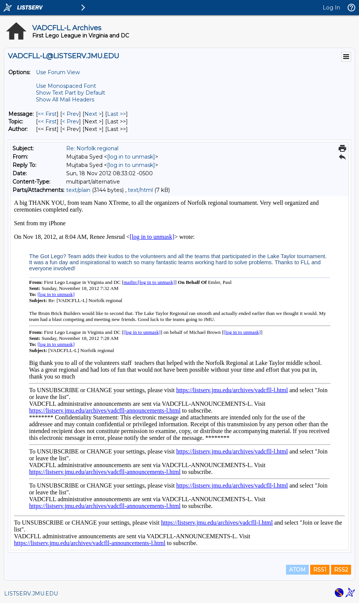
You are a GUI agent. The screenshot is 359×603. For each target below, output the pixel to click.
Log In (331, 7)
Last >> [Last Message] (116, 114)
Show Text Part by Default (70, 92)
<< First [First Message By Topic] (47, 121)
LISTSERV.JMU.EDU (31, 593)
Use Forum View (58, 72)
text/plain (78, 190)
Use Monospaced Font (66, 86)
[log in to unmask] (131, 156)
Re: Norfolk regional (92, 148)
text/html (140, 190)
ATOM (297, 569)
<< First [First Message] (47, 114)
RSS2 (341, 569)
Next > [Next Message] (93, 114)
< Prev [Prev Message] (70, 114)
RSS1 (319, 569)
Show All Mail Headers (65, 99)
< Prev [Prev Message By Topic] (70, 121)
